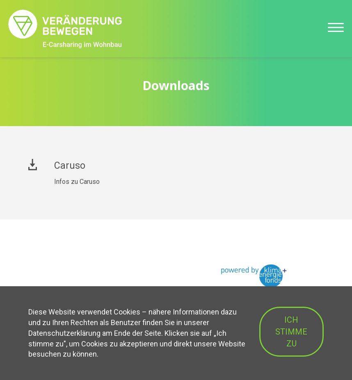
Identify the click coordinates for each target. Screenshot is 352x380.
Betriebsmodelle (52, 282)
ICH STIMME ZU (291, 331)
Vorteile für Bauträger (58, 267)
